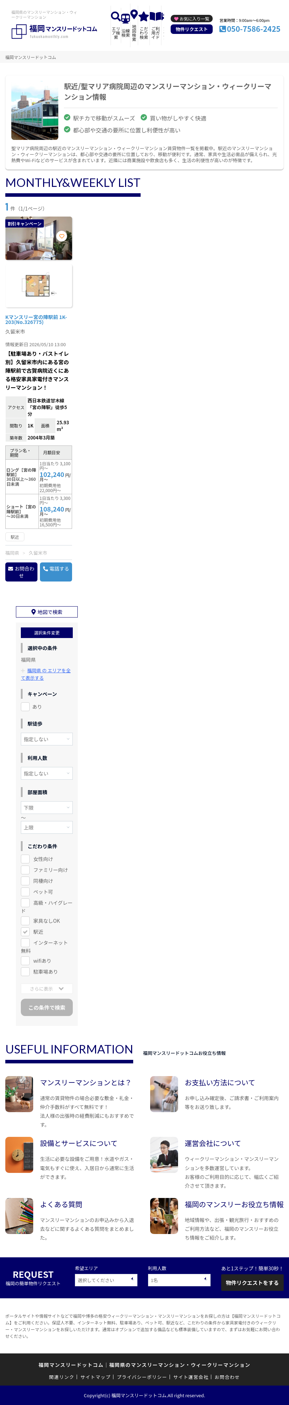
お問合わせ (24, 572)
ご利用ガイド (155, 32)
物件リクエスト (192, 29)
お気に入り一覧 (194, 19)
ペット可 (43, 891)
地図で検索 (50, 611)
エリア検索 (116, 32)
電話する (59, 568)
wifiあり (42, 960)
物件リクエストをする (252, 1282)
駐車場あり (45, 971)
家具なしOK (46, 920)
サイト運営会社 (190, 1376)
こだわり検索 (144, 32)
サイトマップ (96, 1376)
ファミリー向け (50, 869)
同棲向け (43, 880)
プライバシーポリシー (142, 1376)
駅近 (38, 931)
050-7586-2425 (254, 28)
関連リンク (62, 1376)
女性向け (43, 858)
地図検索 (134, 32)
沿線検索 (126, 33)
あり (37, 706)
